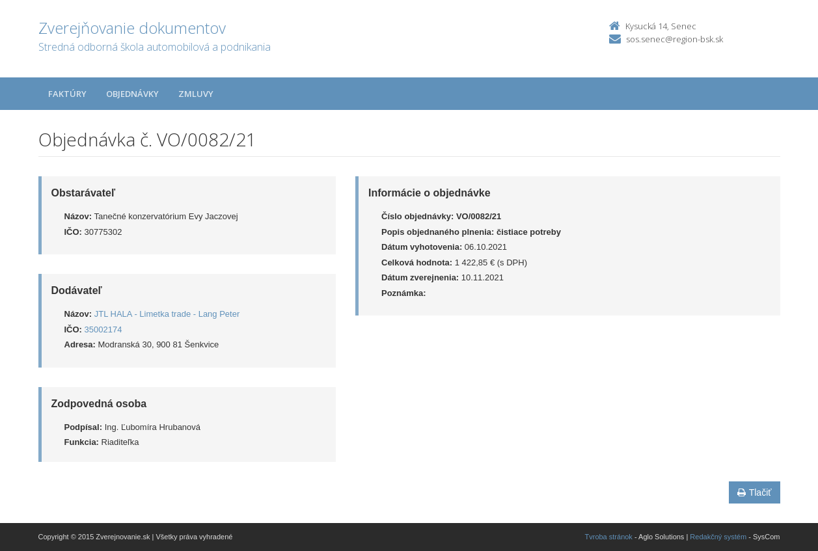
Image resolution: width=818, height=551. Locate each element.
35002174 (103, 329)
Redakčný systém (718, 537)
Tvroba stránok (609, 537)
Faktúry (67, 94)
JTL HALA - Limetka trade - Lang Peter (167, 314)
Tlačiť (754, 492)
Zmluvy (195, 94)
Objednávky (132, 94)
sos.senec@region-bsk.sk (674, 39)
